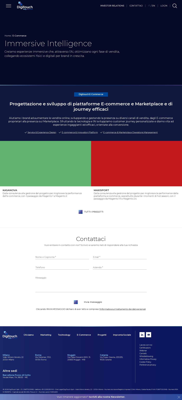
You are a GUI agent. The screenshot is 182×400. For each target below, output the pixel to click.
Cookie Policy (145, 362)
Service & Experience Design (40, 132)
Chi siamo (29, 335)
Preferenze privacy (147, 365)
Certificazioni (145, 348)
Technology (64, 335)
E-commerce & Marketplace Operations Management (129, 132)
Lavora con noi (145, 345)
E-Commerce (84, 335)
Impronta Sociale (122, 335)
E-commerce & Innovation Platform (78, 132)
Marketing (45, 335)
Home (8, 36)
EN (153, 6)
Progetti (102, 335)
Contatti (143, 353)
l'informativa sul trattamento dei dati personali (122, 309)
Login (163, 6)
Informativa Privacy (147, 359)
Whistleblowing (146, 356)
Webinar (143, 350)
